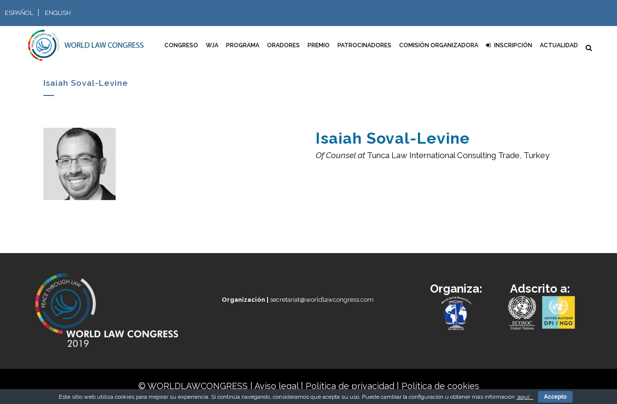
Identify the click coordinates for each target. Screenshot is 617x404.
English (58, 12)
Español (19, 12)
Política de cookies (440, 386)
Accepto (555, 396)
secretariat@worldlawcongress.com (298, 299)
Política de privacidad (350, 386)
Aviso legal (276, 386)
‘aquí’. (524, 396)
